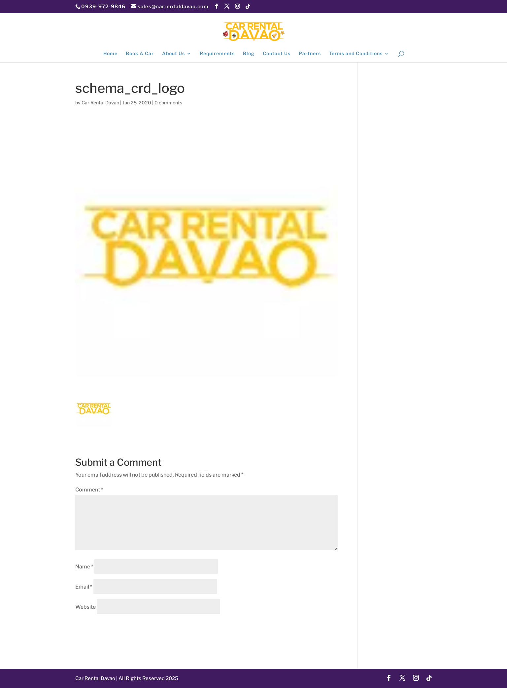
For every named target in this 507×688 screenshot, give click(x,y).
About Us (173, 53)
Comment (89, 490)
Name (84, 566)
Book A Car (140, 53)
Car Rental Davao (100, 102)
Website (85, 607)
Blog (248, 53)
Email (83, 587)
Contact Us (276, 53)
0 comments (168, 102)
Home (110, 53)
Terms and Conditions (356, 53)
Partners (310, 53)
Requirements (217, 53)
